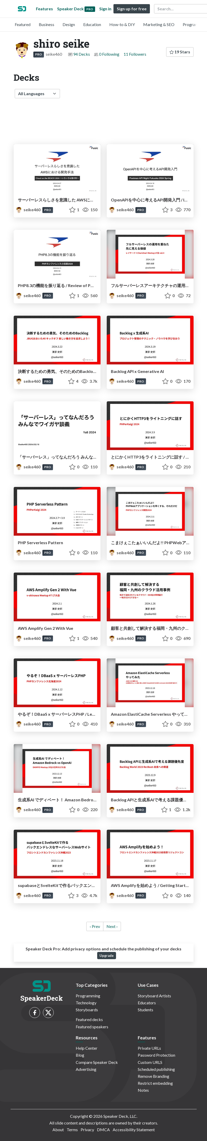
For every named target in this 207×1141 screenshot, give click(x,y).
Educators (147, 1002)
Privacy (87, 1129)
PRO (38, 54)
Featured (22, 24)
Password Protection (156, 1055)
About (58, 1129)
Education (92, 24)
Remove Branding (153, 1076)
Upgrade (106, 955)
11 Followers (135, 54)
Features (44, 8)
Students (145, 1009)
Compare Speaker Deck (97, 1062)
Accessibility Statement (134, 1129)
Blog (80, 1055)
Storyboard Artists (154, 995)
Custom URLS (150, 1062)
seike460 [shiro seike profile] (28, 209)
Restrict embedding (155, 1083)
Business (46, 24)
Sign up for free (132, 8)
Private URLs (149, 1048)
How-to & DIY (122, 24)
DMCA (103, 1129)
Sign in (105, 8)
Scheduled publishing (156, 1069)
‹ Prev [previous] (95, 926)
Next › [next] (112, 926)
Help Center (86, 1048)
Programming (88, 995)
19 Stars (180, 51)
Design (69, 24)
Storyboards (87, 1009)
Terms (72, 1129)
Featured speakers (92, 1026)
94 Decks (81, 54)
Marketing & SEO (158, 24)
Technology (86, 1002)
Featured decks (89, 1019)
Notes (143, 1090)
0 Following (109, 54)
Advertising (86, 1069)
